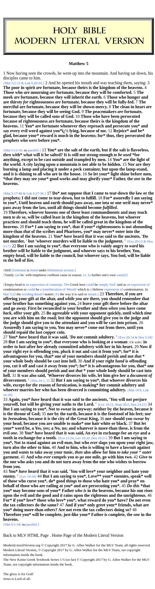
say (6, 130)
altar (51, 298)
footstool (116, 414)
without (53, 275)
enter (120, 231)
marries (26, 390)
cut (15, 366)
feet (139, 414)
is (90, 87)
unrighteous (134, 495)
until (52, 207)
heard (78, 236)
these (76, 212)
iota (105, 202)
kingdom (107, 87)
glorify (94, 178)
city (29, 164)
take (38, 452)
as (124, 285)
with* (17, 154)
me (103, 130)
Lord (88, 404)
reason (76, 275)
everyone (79, 246)
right (17, 351)
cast (47, 159)
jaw (149, 442)
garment (11, 457)
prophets (11, 140)
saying (139, 82)
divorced (75, 390)
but (105, 150)
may (26, 178)
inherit (78, 97)
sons (56, 116)
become (95, 207)
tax (12, 505)
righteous (99, 495)
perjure (140, 399)
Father (119, 178)
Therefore (18, 212)
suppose (75, 193)
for (31, 356)
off (24, 366)
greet (100, 505)
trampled (82, 159)
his (150, 73)
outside (58, 159)
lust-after (27, 346)
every (15, 130)
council (68, 255)
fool (122, 255)
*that (8, 178)
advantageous (15, 356)
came (23, 78)
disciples (10, 78)
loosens (51, 212)
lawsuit (129, 447)
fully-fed (125, 102)
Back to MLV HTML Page (26, 535)
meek (8, 97)
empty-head (14, 255)
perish (113, 356)
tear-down (119, 193)
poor (15, 87)
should (67, 202)
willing (98, 447)
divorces (73, 375)
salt (74, 150)
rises (148, 490)
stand (31, 442)
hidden (114, 164)
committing (98, 390)
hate (135, 471)
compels (59, 457)
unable (59, 423)
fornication (66, 385)
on (37, 318)
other (32, 447)
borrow (139, 461)
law (139, 193)
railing (52, 485)
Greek (74, 285)
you (132, 294)
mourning (40, 92)
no (25, 150)
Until (23, 202)
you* (135, 126)
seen (32, 73)
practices (11, 222)
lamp (26, 169)
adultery (106, 337)
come (43, 198)
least (85, 212)
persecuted (130, 116)
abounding (142, 226)
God (75, 111)
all (39, 174)
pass (78, 202)
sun (140, 490)
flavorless (139, 150)
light (141, 159)
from (27, 207)
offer (18, 313)
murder (17, 241)
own (112, 275)
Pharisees (72, 231)
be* (141, 130)
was (103, 82)
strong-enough (99, 154)
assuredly (121, 198)
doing (18, 509)
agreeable (60, 313)
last (39, 332)
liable (87, 241)
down (141, 73)
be (109, 92)
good (54, 178)
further (96, 275)
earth (96, 97)
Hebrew (98, 289)
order (8, 346)
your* (33, 135)
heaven (35, 202)
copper (49, 332)
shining (25, 174)
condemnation (13, 289)
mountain (100, 73)
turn (7, 447)
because (69, 87)
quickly (114, 313)
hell (18, 260)
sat (133, 73)
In (146, 289)
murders (61, 241)
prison (131, 322)
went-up (70, 73)
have (105, 116)
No (57, 428)
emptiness (39, 275)
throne (20, 414)
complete (53, 514)
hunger (133, 97)
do (53, 461)
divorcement (14, 380)
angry (118, 246)
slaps (103, 442)
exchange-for (115, 433)
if (110, 150)
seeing (65, 111)
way (68, 294)
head (17, 423)
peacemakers (104, 111)
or (145, 193)
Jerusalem (17, 418)
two (128, 457)
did (27, 198)
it (42, 154)
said (108, 236)
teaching (115, 82)
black (121, 423)
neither (99, 409)
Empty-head (13, 285)
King (93, 418)
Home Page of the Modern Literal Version (87, 535)
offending (42, 351)
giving (45, 404)
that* (49, 356)
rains (68, 495)
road (51, 318)
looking (99, 342)
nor (50, 414)
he (60, 73)
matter (49, 294)
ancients (132, 236)
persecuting (99, 485)
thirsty (16, 102)
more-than (12, 231)
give (107, 318)
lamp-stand (136, 169)
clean (125, 106)
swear (66, 409)
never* (147, 202)
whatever (85, 428)
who (19, 92)
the (39, 73)
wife (138, 342)
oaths (67, 404)
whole (18, 361)
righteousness (42, 102)
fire (30, 260)
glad (7, 135)
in (22, 87)
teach (142, 212)
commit (91, 337)
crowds (49, 73)
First (32, 308)
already (50, 346)
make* (77, 423)
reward (46, 135)
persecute (121, 126)
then (103, 308)
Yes (38, 428)
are (27, 92)
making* (90, 385)
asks (30, 461)
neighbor (114, 471)
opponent (97, 313)
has (31, 303)
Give (143, 457)
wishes (121, 461)
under (63, 169)
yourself (10, 404)
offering (10, 298)
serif (127, 202)
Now (144, 346)
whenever (68, 126)
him (36, 78)
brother (10, 250)
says (101, 250)
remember (131, 298)
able (93, 164)
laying (39, 164)
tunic (68, 452)
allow (97, 452)
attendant (70, 322)
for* (101, 135)
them (127, 82)
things (68, 207)
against (45, 130)
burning (10, 169)
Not (51, 409)
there (94, 298)
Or (132, 342)
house (75, 174)
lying (73, 130)
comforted (122, 92)
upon (51, 164)
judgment (113, 241)
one (98, 202)
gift (31, 298)
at (37, 298)
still (75, 154)
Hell (8, 270)
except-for (22, 385)
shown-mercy (95, 106)
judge (136, 318)
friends (124, 505)
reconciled (52, 308)
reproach (95, 126)
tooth (8, 437)
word (33, 130)
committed (68, 346)
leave (87, 303)
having (21, 73)
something (44, 303)
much (63, 135)
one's (105, 275)
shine (124, 174)
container (91, 169)
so (24, 217)
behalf (9, 485)
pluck (66, 351)
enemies (121, 476)
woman (120, 342)
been (115, 116)
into (81, 73)
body (28, 361)
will (103, 92)
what (27, 154)
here (82, 285)
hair (95, 423)
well (148, 476)
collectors (25, 505)
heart (140, 106)
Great (82, 418)
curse (31, 481)
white (105, 423)
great (98, 222)
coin (60, 332)
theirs (82, 87)
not (82, 154)
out (101, 327)
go (13, 308)
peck (77, 169)
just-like (71, 514)
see (34, 178)
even (146, 500)
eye (26, 351)
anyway (84, 409)
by (94, 159)
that (87, 193)
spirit (30, 87)
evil (24, 130)
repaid (22, 332)
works (65, 178)
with (29, 275)
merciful (10, 106)
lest (61, 318)
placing (47, 169)
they (95, 92)
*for (136, 154)
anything (11, 159)
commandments (105, 212)
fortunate (51, 87)
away (88, 202)
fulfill (91, 198)
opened (68, 82)
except (27, 159)
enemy (9, 476)
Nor (131, 164)
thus (110, 135)
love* (91, 471)
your (23, 298)
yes (46, 428)
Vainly (9, 275)
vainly (106, 246)
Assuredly (12, 327)
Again (14, 399)
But (20, 246)
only (91, 505)
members (84, 356)
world (15, 164)
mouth (86, 82)
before (44, 140)
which (82, 289)
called (45, 116)
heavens (135, 87)
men (101, 159)
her (40, 346)
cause (64, 275)
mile (96, 457)
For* (107, 198)
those (12, 481)
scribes (49, 231)
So (90, 174)
